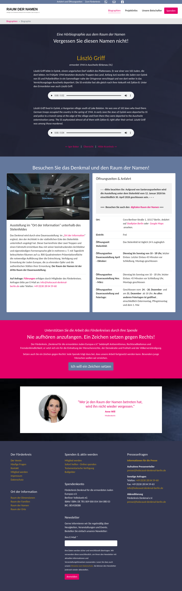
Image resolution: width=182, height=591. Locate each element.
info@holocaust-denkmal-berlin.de (145, 488)
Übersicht (88, 146)
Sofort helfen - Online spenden (80, 464)
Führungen (29, 278)
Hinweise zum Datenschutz (82, 566)
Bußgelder (70, 472)
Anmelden (72, 576)
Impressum (16, 475)
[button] (42, 409)
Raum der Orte (18, 509)
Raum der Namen (20, 505)
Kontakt (15, 468)
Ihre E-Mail (71, 537)
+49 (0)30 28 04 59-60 (45, 286)
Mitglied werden (19, 472)
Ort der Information (74, 235)
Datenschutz (17, 479)
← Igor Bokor (72, 146)
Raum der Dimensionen (23, 497)
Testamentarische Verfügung (79, 468)
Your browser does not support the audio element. (91, 95)
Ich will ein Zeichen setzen (91, 366)
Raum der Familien (20, 501)
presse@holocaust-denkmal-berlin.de (146, 470)
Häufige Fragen (18, 464)
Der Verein (16, 460)
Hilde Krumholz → (107, 146)
